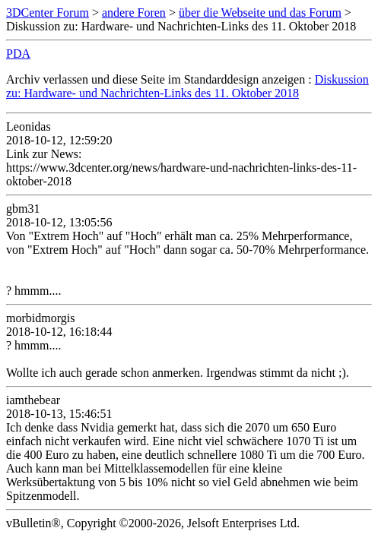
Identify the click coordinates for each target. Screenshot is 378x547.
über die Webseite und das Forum (260, 12)
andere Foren (134, 12)
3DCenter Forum (47, 12)
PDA (18, 53)
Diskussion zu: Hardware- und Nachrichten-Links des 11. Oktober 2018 (187, 86)
